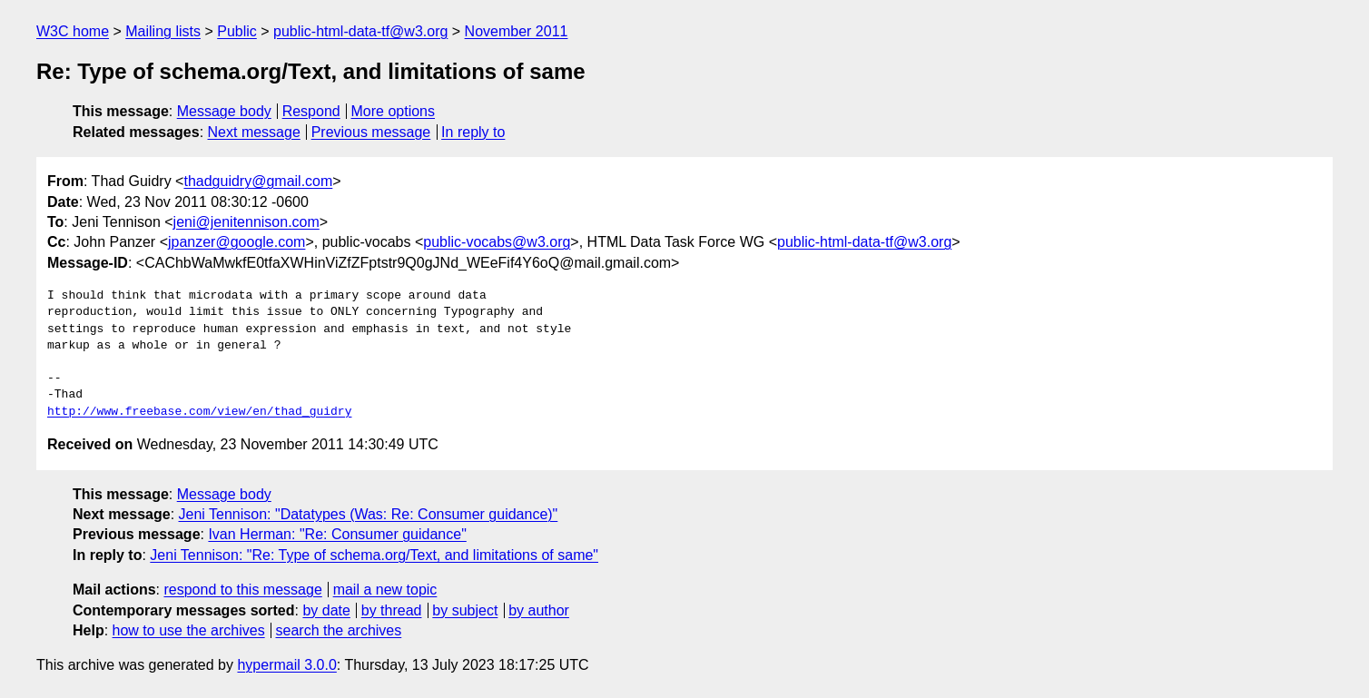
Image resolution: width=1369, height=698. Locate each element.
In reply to (473, 132)
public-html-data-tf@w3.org (360, 31)
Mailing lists (163, 31)
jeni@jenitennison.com (246, 222)
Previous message (371, 132)
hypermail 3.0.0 (286, 665)
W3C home (72, 31)
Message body (224, 111)
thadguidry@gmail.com (257, 181)
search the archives (339, 630)
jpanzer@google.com (236, 242)
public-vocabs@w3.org (496, 242)
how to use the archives (189, 630)
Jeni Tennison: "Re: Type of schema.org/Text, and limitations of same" (374, 555)
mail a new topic (385, 589)
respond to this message (242, 589)
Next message (254, 132)
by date (326, 610)
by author (538, 610)
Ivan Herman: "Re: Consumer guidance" (337, 534)
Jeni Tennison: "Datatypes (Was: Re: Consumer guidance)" (368, 514)
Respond (311, 111)
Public (237, 31)
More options (393, 111)
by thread (391, 610)
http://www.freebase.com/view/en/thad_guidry (199, 412)
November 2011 (516, 31)
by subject (464, 610)
